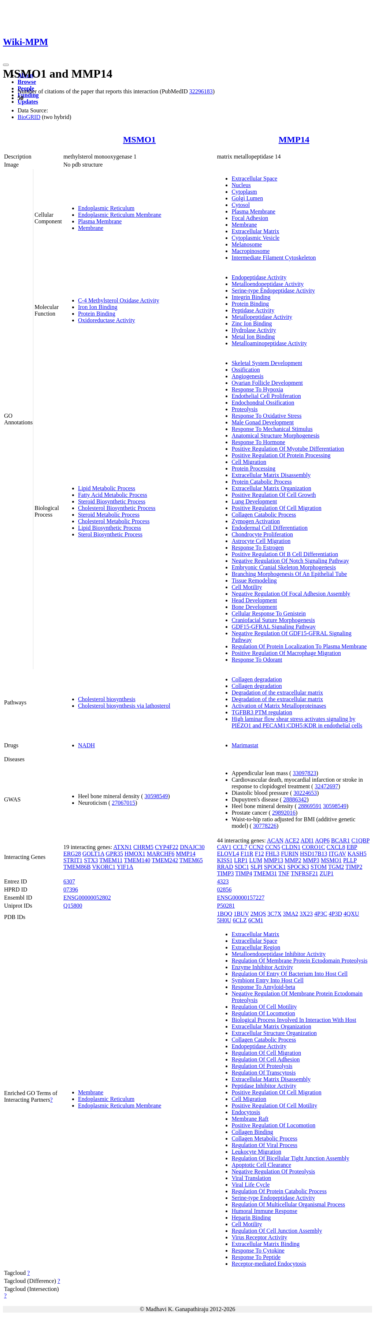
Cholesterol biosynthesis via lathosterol (124, 706)
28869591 (310, 806)
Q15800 (72, 906)
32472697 (326, 786)
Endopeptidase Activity (258, 277)
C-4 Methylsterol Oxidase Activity (118, 300)
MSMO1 (139, 139)
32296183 (201, 91)
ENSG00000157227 (240, 897)
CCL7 (240, 847)
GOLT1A (93, 854)
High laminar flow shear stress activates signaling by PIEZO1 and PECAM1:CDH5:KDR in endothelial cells (296, 722)
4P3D (335, 914)
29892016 (284, 813)
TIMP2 (353, 867)
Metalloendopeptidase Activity (267, 284)
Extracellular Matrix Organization (271, 488)
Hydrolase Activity (253, 330)
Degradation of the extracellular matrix (277, 692)
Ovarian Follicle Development (267, 383)
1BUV (241, 914)
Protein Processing (253, 468)
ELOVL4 (228, 854)
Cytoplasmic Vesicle (255, 238)
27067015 (123, 803)
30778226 (264, 826)
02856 (224, 889)
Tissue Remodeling (253, 580)
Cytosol (240, 205)
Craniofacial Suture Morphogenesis (273, 620)
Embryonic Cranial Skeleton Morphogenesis (283, 567)
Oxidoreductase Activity (106, 320)
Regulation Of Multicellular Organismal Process (288, 1204)
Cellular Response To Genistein (268, 613)
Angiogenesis (247, 376)
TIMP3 (225, 873)
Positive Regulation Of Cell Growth (273, 495)
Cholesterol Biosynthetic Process (117, 508)
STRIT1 (72, 860)
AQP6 (322, 840)
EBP (351, 847)
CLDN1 (291, 847)
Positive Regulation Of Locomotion (273, 1125)
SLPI (256, 867)
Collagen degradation (256, 679)
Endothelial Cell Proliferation (266, 396)
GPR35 (114, 854)
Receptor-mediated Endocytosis (268, 1264)
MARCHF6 (161, 854)
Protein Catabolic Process (261, 482)
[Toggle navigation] (6, 65)
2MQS (258, 914)
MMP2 (293, 860)
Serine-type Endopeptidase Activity (273, 290)
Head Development (254, 600)
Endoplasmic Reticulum (106, 208)
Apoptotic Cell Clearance (261, 1165)
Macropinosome (250, 251)
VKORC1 (103, 867)
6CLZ (239, 920)
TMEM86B (77, 867)
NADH (86, 745)
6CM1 (255, 920)
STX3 (91, 860)
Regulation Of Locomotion (263, 1013)
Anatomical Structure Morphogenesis (275, 435)
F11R (247, 854)
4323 (223, 881)
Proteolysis (244, 409)
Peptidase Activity (252, 310)
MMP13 (273, 860)
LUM (255, 860)
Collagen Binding (252, 1132)
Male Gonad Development (262, 422)
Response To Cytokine (257, 1250)
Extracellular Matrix (255, 231)
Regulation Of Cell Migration (266, 1053)
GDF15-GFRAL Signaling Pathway (273, 627)
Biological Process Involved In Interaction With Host (293, 1020)
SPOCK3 (298, 867)
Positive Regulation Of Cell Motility (274, 1105)
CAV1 (224, 847)
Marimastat (244, 745)
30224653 (305, 793)
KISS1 (225, 860)
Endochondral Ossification (262, 402)
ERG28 (72, 854)
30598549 (156, 796)
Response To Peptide (256, 1257)
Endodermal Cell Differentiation (269, 528)
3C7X (274, 914)
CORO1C (313, 847)
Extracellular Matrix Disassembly (271, 475)
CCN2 (256, 847)
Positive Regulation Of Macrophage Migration (286, 653)
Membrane (90, 228)
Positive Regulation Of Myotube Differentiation (287, 449)
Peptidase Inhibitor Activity (263, 1086)
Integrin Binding (250, 297)
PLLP (350, 860)
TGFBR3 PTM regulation (261, 712)
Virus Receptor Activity (259, 1237)
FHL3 (272, 854)
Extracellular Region (255, 947)
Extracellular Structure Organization (274, 1033)
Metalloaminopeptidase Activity (269, 343)
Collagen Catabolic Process (263, 514)
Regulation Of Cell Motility (264, 1007)
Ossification (245, 369)
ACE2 (292, 840)
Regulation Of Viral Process (264, 1145)
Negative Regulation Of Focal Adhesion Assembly (290, 594)
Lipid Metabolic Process (106, 488)
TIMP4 (243, 873)
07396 (70, 889)
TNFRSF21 (304, 873)
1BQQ (224, 914)
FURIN (289, 854)
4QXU (351, 914)
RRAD (225, 867)
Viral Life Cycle (250, 1184)
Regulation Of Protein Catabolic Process (279, 1191)
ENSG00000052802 (87, 897)
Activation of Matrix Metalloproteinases (278, 706)
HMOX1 (135, 854)
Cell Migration (248, 462)
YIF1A (125, 867)
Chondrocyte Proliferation (262, 534)
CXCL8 (336, 847)
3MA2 (290, 914)
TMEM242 (165, 860)
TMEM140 (137, 860)
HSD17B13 (313, 854)
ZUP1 (327, 873)
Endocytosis (245, 1112)
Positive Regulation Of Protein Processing (280, 455)
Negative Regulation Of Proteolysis (273, 1171)
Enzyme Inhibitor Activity (262, 967)
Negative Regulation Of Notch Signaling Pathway (290, 561)
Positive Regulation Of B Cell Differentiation (284, 554)
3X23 (306, 914)
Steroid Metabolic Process (109, 514)
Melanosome (246, 244)
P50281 (226, 906)
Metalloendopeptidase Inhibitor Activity (278, 954)
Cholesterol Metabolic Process (114, 521)
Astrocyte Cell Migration (260, 541)
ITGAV (337, 854)
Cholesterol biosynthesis (106, 699)
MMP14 (294, 139)
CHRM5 (143, 847)
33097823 (304, 773)
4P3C (320, 914)
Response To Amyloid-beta (263, 987)
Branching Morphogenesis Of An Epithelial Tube (289, 574)
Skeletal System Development (266, 363)
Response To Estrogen (257, 547)
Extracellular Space (254, 178)
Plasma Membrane (100, 221)
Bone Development (254, 607)
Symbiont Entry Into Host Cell (267, 980)
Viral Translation (251, 1178)
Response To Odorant (256, 659)
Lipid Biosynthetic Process (109, 528)
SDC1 (242, 867)
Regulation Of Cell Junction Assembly (276, 1231)
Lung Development (254, 501)
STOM (319, 867)
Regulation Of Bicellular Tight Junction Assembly (290, 1158)
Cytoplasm (244, 192)
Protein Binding (96, 313)
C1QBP (361, 840)
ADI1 (306, 840)
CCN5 (272, 847)
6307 (69, 881)
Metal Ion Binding (253, 337)
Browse (27, 82)
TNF (283, 873)
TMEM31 (265, 873)
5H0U (224, 920)
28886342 (295, 799)
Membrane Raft (249, 1119)
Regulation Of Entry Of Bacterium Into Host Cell (289, 974)
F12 (259, 854)
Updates (28, 101)
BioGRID (29, 117)
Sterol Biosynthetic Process (110, 534)
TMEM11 (110, 860)
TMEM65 (191, 860)
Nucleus (240, 185)
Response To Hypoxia (257, 389)
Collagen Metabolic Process (264, 1138)
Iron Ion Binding (98, 307)
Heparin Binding (251, 1217)
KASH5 (357, 854)
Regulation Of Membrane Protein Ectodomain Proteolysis (299, 960)
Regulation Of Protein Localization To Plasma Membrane (299, 646)
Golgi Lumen (247, 198)
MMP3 (311, 860)
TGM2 (336, 867)
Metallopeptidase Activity (261, 317)
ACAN (275, 840)
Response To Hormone (258, 442)
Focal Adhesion (249, 218)
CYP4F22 (166, 847)
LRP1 (241, 860)
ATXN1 (122, 847)
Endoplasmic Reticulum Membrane (119, 215)
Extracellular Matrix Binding (265, 1244)
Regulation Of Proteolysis (261, 1066)
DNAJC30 (192, 847)
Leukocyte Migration (256, 1152)
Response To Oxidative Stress (266, 416)
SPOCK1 (275, 867)
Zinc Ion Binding (251, 323)
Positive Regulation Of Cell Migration (276, 508)
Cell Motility (246, 587)
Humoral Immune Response (264, 1211)
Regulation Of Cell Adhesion (265, 1059)
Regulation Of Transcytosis (263, 1072)
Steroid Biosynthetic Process (111, 501)
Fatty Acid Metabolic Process (112, 495)
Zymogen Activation (255, 521)
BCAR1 (340, 840)
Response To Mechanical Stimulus (271, 429)
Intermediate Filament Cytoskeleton (273, 257)
